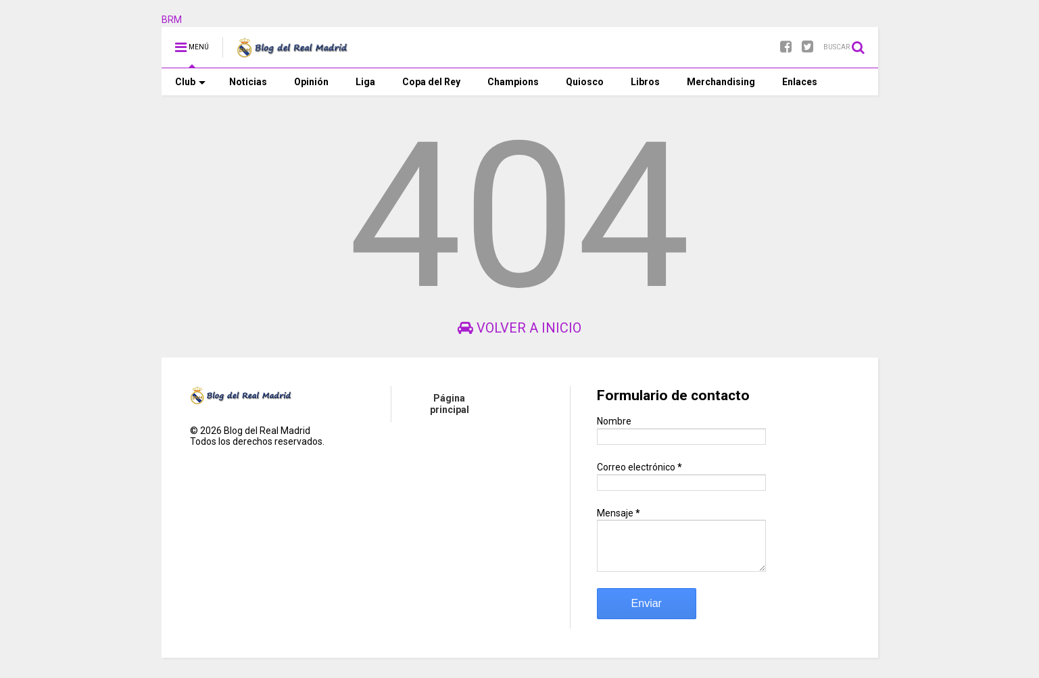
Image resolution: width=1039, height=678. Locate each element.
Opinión (311, 81)
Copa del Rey (431, 81)
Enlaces (799, 81)
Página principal (449, 404)
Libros (645, 81)
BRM (172, 19)
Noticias (248, 81)
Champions (513, 81)
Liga (365, 81)
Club (190, 81)
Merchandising (721, 81)
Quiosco (585, 81)
